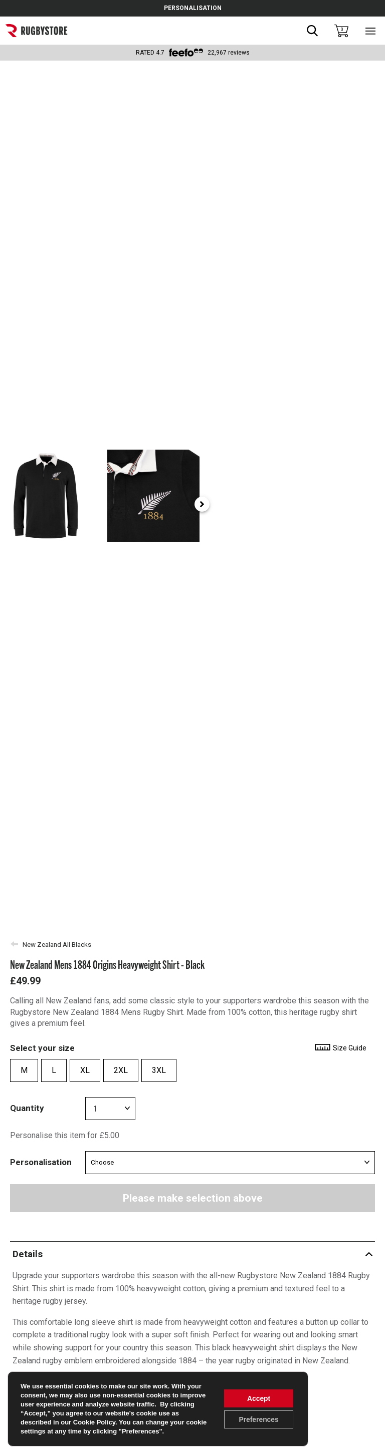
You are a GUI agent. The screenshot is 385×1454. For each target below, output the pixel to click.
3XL (159, 1070)
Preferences (258, 1419)
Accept (258, 1398)
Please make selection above (193, 1198)
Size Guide (340, 1048)
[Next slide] (372, 504)
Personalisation (41, 1162)
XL (85, 1070)
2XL (121, 1070)
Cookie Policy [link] (94, 1422)
